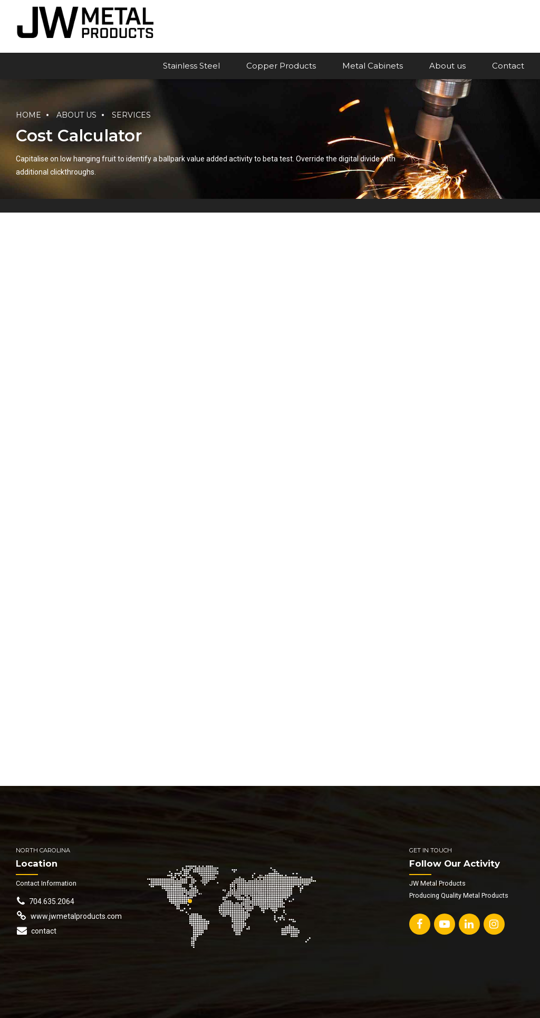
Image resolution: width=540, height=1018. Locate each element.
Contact (508, 66)
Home (28, 115)
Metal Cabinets (372, 66)
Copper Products (281, 66)
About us (447, 66)
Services (131, 115)
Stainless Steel (191, 66)
